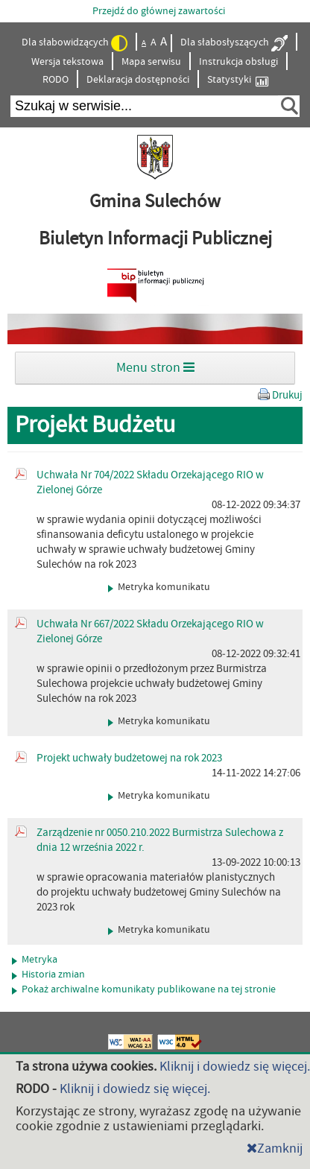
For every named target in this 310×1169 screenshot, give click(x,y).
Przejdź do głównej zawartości (158, 11)
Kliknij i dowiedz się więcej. (234, 1066)
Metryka (34, 959)
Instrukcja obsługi (238, 62)
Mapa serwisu (151, 62)
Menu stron (155, 367)
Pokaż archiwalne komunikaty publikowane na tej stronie (144, 989)
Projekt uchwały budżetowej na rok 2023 (129, 758)
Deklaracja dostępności (137, 79)
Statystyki (237, 80)
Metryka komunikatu (159, 587)
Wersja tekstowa (67, 62)
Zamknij (275, 1148)
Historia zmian (48, 974)
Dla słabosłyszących (234, 43)
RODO (55, 79)
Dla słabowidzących (74, 43)
